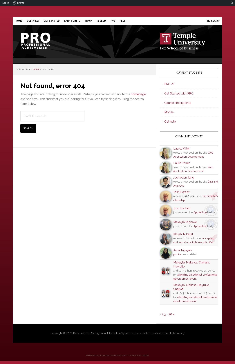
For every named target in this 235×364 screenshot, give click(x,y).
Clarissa (204, 265)
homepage (138, 97)
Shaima (178, 292)
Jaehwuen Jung (183, 180)
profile (177, 257)
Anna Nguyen (182, 253)
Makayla (179, 265)
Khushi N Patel (183, 237)
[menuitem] (232, 3)
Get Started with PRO (179, 96)
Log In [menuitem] (5, 2)
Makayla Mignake (185, 225)
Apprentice (200, 215)
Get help (170, 124)
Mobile (168, 115)
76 (170, 317)
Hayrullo (179, 269)
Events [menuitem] (18, 3)
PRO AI (169, 87)
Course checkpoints (177, 105)
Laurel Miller (181, 151)
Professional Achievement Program (44, 43)
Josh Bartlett (182, 195)
